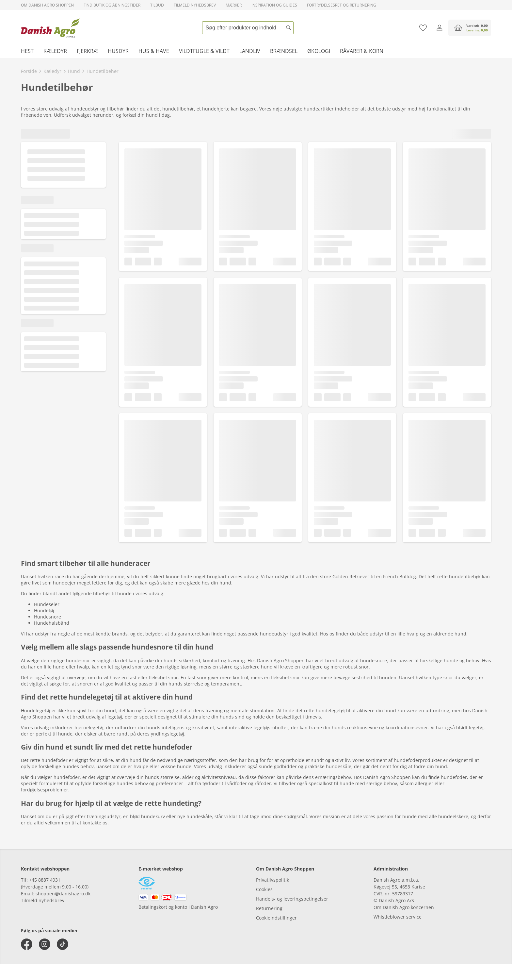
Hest (27, 51)
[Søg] (289, 28)
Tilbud (157, 5)
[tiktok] (62, 944)
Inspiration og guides (274, 5)
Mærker (234, 5)
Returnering (269, 908)
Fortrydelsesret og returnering (341, 5)
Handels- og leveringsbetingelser (292, 899)
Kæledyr (55, 51)
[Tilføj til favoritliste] (423, 28)
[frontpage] (50, 28)
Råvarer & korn (361, 51)
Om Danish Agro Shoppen (47, 5)
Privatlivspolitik (272, 880)
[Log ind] (439, 28)
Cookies (264, 889)
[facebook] (26, 944)
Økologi (318, 51)
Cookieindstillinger (276, 918)
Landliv (249, 51)
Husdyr (118, 51)
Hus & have (153, 51)
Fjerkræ (87, 51)
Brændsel (283, 51)
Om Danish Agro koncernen (404, 907)
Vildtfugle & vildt (204, 51)
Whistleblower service (398, 917)
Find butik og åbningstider (112, 5)
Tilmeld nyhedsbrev (195, 5)
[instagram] (44, 944)
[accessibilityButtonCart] (469, 28)
